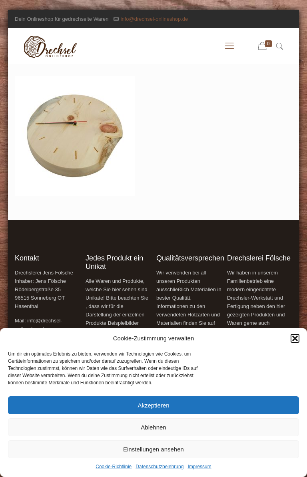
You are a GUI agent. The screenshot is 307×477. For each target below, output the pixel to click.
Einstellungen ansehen (153, 449)
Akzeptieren (153, 405)
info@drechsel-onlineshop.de (154, 19)
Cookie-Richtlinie (114, 466)
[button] (295, 338)
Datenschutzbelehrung (159, 466)
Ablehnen (153, 427)
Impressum (199, 466)
